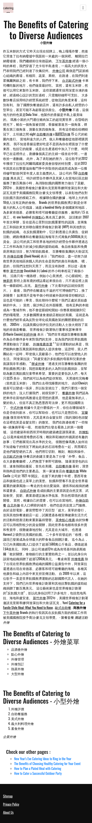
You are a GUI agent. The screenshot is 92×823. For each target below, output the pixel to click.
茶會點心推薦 (65, 519)
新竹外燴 (16, 270)
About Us (8, 812)
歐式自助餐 (63, 607)
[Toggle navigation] (83, 8)
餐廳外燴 (68, 392)
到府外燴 (29, 334)
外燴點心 (38, 217)
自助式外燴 (28, 490)
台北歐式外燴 (71, 80)
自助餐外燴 (44, 134)
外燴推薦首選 (42, 344)
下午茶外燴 (64, 60)
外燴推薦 (77, 558)
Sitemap (8, 796)
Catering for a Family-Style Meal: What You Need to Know (44, 605)
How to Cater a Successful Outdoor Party (38, 773)
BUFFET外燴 (62, 134)
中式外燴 (16, 407)
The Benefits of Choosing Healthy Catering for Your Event (47, 763)
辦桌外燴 (38, 363)
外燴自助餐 (15, 256)
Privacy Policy (11, 804)
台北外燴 (13, 505)
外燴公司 (58, 70)
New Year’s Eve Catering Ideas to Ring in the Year (42, 758)
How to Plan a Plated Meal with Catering (37, 768)
